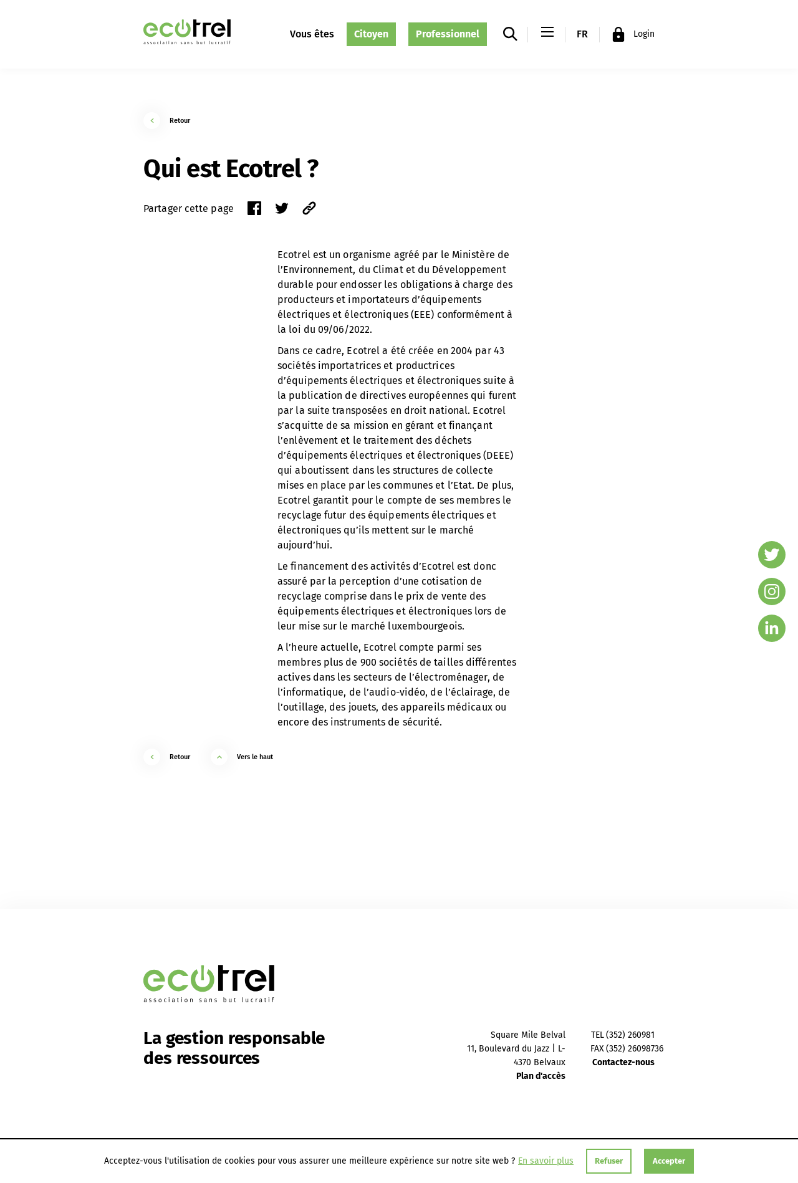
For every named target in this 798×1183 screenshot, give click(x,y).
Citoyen (371, 34)
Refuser (609, 1161)
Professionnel (447, 34)
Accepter (669, 1161)
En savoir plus (546, 1161)
